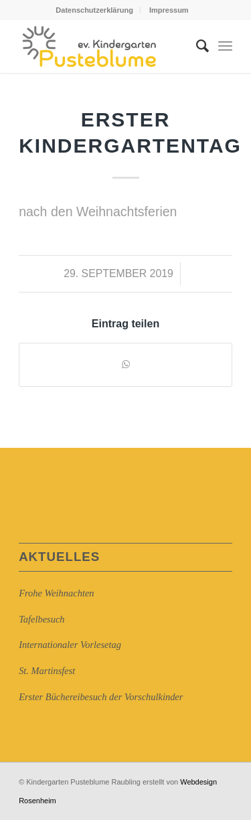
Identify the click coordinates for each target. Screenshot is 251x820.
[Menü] (225, 46)
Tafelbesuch (41, 619)
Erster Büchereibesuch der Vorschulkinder (101, 696)
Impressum (169, 10)
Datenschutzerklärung (94, 10)
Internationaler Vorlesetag (70, 644)
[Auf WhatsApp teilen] (125, 364)
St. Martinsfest (47, 670)
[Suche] (196, 46)
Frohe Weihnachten (56, 593)
